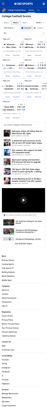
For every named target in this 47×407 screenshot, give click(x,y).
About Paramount (9, 298)
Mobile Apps (7, 280)
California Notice (8, 336)
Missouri (29, 44)
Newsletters (7, 398)
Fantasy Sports (8, 264)
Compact (40, 28)
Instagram (6, 368)
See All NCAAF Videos (23, 244)
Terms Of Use (7, 316)
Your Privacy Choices (10, 328)
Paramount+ (7, 302)
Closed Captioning (9, 332)
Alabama (10, 110)
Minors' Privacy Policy (10, 324)
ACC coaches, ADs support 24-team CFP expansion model (27, 151)
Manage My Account (10, 393)
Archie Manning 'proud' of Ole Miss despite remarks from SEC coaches (27, 180)
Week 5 (6, 23)
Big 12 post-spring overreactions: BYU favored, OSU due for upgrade (26, 161)
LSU (10, 68)
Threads (5, 380)
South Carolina (32, 86)
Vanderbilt (8, 89)
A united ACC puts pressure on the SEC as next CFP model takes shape (27, 142)
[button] (38, 10)
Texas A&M (9, 107)
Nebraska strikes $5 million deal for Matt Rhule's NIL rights (27, 132)
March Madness (8, 276)
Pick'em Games (8, 260)
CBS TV (4, 306)
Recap (8, 55)
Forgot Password (9, 406)
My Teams (6, 402)
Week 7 (25, 23)
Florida (30, 47)
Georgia (30, 68)
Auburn (31, 65)
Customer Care (8, 350)
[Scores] (31, 10)
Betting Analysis (8, 272)
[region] (23, 200)
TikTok (4, 364)
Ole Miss (9, 86)
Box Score (16, 55)
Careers (5, 294)
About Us (5, 290)
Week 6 (16, 23)
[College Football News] (16, 10)
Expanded (27, 28)
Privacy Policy (7, 320)
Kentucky (34, 89)
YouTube (5, 360)
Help (3, 346)
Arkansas (11, 44)
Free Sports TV (8, 268)
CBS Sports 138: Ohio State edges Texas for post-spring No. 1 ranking (26, 170)
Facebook (6, 372)
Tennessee (10, 65)
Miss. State (11, 47)
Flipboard (5, 384)
